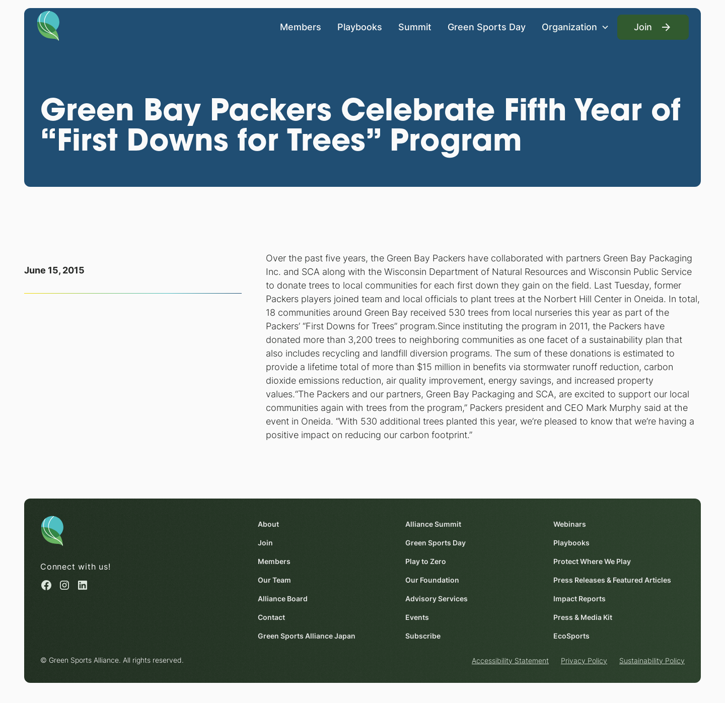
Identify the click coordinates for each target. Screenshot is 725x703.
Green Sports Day (487, 27)
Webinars (569, 524)
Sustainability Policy (652, 660)
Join (265, 542)
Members (300, 27)
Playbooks (359, 27)
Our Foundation (432, 580)
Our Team (274, 580)
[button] (575, 27)
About (268, 524)
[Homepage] (48, 25)
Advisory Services (436, 598)
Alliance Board (283, 598)
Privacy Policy (584, 660)
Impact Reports (579, 598)
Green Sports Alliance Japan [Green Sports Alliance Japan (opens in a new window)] (306, 635)
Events (417, 617)
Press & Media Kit (582, 617)
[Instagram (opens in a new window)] (64, 586)
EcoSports (571, 635)
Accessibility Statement (510, 660)
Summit (414, 27)
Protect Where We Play (592, 561)
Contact (271, 617)
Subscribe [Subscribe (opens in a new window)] (423, 635)
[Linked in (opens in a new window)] (83, 586)
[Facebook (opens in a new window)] (46, 586)
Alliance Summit (433, 524)
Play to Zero (425, 561)
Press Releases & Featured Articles (612, 580)
